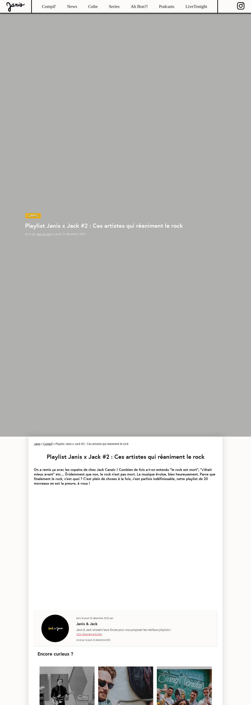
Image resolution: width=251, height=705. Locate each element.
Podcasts (166, 6)
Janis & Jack (44, 234)
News (72, 6)
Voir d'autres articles (89, 634)
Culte (93, 6)
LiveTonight (196, 6)
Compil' (49, 6)
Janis (37, 444)
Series (114, 6)
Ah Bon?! (139, 6)
